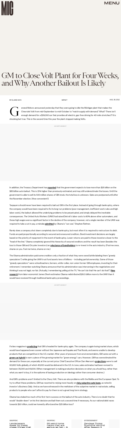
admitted (49, 224)
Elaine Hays (16, 100)
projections (100, 361)
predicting (32, 346)
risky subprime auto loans (89, 383)
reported (52, 187)
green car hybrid (17, 358)
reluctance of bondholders (62, 245)
